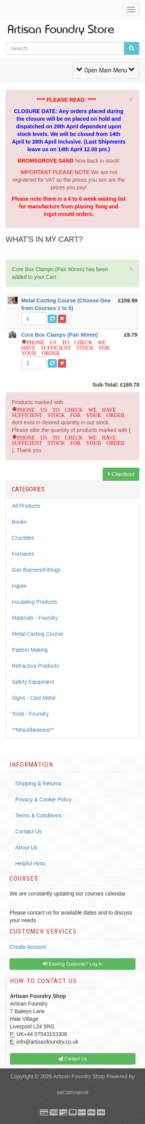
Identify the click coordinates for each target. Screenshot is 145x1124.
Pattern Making (30, 650)
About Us (26, 847)
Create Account (28, 947)
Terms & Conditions (38, 815)
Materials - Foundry (35, 618)
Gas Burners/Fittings (36, 570)
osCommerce (72, 1092)
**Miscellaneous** (33, 730)
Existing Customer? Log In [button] (72, 964)
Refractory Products (35, 666)
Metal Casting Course (37, 634)
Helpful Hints (30, 863)
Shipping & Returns (38, 783)
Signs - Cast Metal (33, 698)
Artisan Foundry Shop (79, 1076)
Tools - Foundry (30, 714)
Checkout (121, 474)
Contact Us (28, 831)
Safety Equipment (33, 682)
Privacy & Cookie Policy (43, 799)
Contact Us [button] (72, 1059)
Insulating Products (34, 602)
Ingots (19, 586)
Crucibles (23, 538)
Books (19, 522)
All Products (26, 506)
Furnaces (23, 554)
